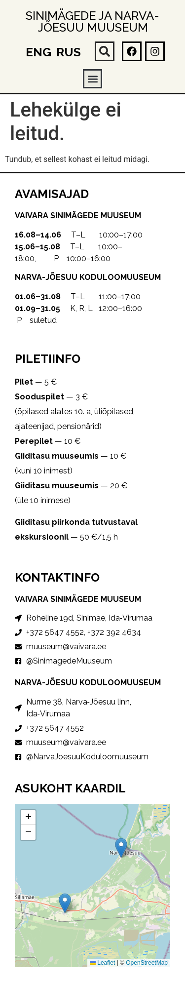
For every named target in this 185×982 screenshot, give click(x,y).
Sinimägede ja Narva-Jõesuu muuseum (92, 21)
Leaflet (102, 962)
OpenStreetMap (147, 962)
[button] (104, 51)
